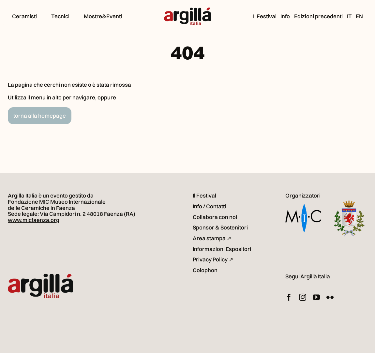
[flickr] (330, 297)
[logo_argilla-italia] (187, 10)
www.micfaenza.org (33, 219)
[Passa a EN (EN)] (359, 16)
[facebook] (288, 297)
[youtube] (316, 297)
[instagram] (302, 297)
